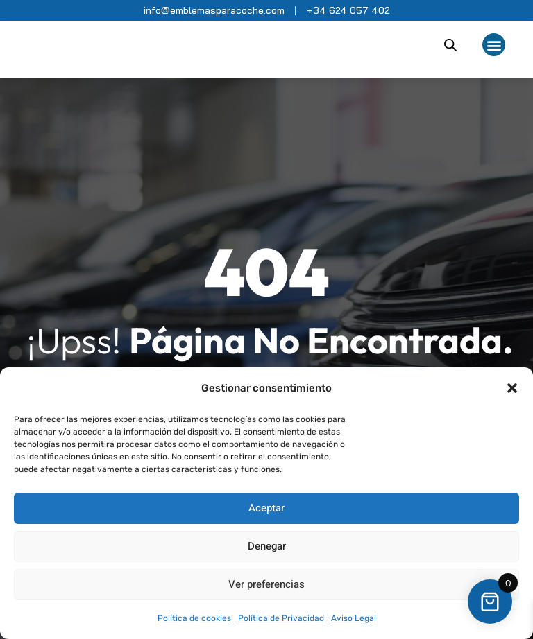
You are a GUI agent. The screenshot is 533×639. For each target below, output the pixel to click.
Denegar (267, 546)
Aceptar (266, 508)
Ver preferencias (266, 584)
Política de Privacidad (281, 618)
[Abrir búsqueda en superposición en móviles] (450, 45)
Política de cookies (194, 618)
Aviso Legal (353, 618)
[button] (512, 388)
